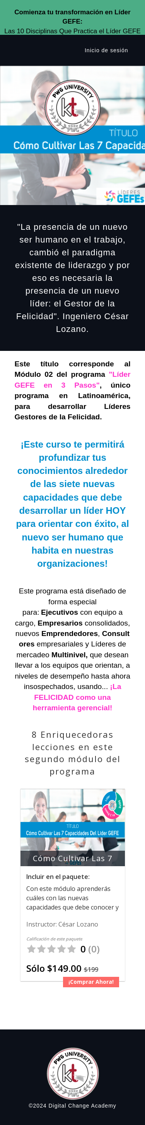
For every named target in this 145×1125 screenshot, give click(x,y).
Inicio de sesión (106, 50)
